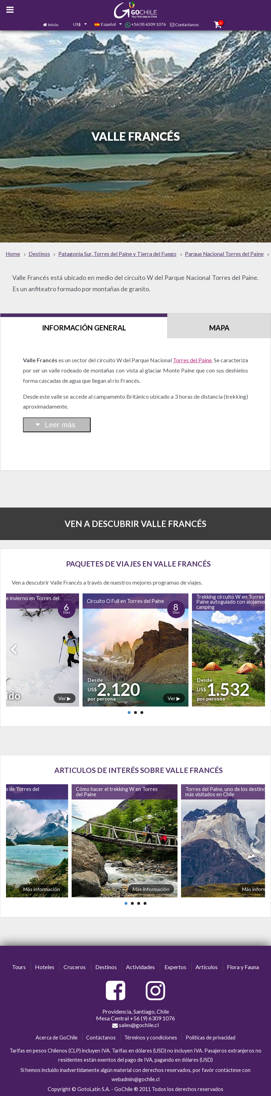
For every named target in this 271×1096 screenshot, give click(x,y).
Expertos (175, 966)
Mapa (219, 327)
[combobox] (76, 24)
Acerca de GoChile (57, 1038)
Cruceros (75, 966)
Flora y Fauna (243, 966)
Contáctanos (187, 24)
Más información (41, 889)
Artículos (206, 966)
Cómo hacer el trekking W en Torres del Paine (117, 791)
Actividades (140, 966)
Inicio (53, 24)
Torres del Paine (192, 360)
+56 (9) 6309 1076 (145, 24)
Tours (19, 966)
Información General (84, 327)
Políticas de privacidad (210, 1038)
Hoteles (44, 966)
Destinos (106, 966)
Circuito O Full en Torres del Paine (125, 601)
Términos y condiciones (150, 1038)
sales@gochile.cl (135, 1024)
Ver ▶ (64, 698)
